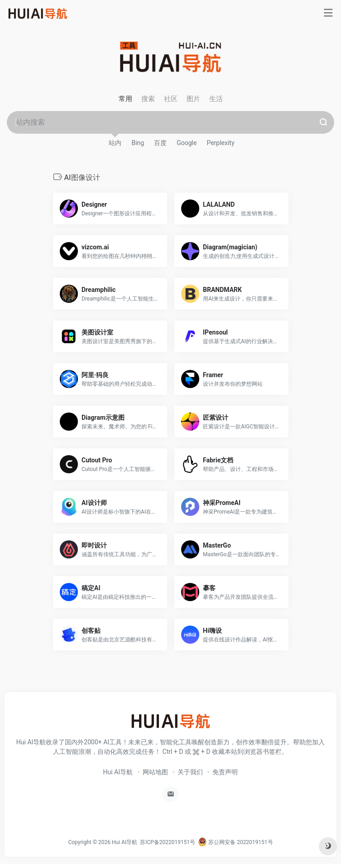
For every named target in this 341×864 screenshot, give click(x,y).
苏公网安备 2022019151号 (235, 842)
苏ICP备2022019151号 (167, 842)
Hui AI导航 (118, 772)
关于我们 (190, 772)
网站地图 (155, 772)
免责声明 (225, 772)
